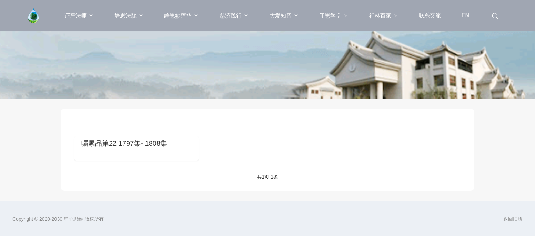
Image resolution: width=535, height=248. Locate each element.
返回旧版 (513, 219)
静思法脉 (129, 16)
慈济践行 (234, 16)
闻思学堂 (334, 16)
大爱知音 (284, 16)
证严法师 (79, 16)
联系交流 (430, 15)
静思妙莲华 (181, 16)
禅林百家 (383, 16)
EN (465, 15)
